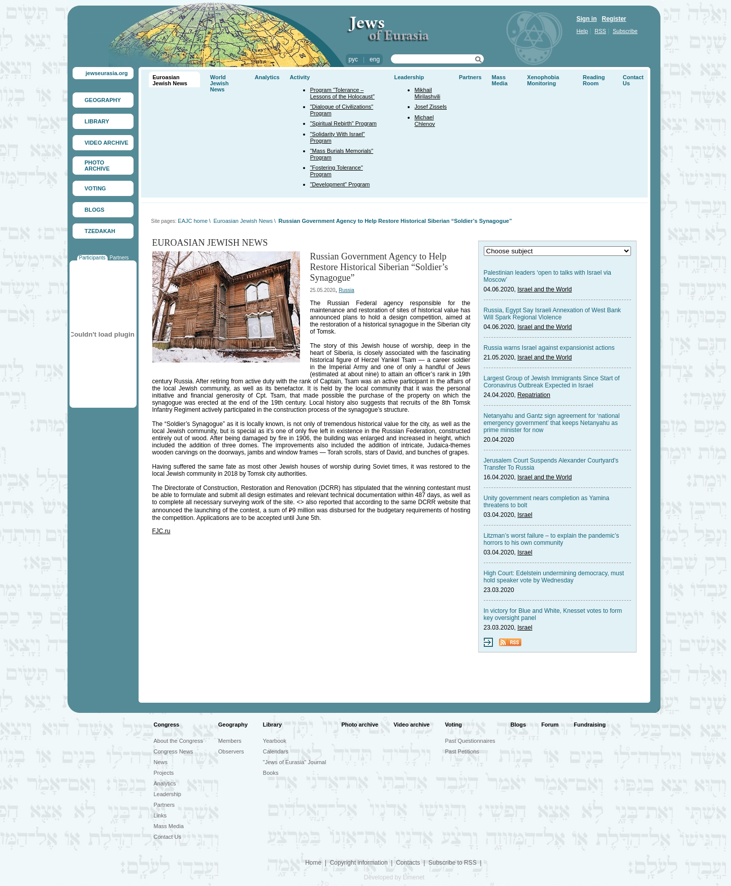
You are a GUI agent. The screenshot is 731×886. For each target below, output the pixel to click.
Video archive (411, 724)
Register (614, 18)
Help (582, 31)
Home (313, 862)
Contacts (408, 862)
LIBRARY (97, 121)
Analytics (267, 77)
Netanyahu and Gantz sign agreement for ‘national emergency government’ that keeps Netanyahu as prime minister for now (552, 423)
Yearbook (274, 741)
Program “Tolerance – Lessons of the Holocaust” (342, 93)
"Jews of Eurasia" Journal (294, 762)
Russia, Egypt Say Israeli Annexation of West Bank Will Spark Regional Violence (552, 314)
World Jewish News (219, 83)
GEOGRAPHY (103, 100)
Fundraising (590, 724)
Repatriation (533, 395)
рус (353, 59)
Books (271, 773)
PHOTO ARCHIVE (97, 165)
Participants (92, 257)
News (161, 762)
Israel (524, 514)
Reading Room (594, 80)
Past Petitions (462, 751)
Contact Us (167, 837)
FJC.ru (161, 531)
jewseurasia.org (107, 73)
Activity (300, 77)
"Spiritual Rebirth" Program (343, 123)
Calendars (275, 751)
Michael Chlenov (425, 120)
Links (160, 815)
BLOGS (95, 210)
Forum (549, 724)
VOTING (95, 188)
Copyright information (359, 862)
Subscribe (625, 31)
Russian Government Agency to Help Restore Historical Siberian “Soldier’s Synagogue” (395, 221)
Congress (167, 724)
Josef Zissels (431, 107)
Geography (233, 724)
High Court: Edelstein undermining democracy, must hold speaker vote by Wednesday (554, 577)
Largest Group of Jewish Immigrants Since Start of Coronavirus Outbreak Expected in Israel (552, 382)
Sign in (587, 18)
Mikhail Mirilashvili (428, 93)
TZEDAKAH (100, 231)
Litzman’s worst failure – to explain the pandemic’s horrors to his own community (551, 539)
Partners (119, 257)
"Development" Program (340, 184)
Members (230, 741)
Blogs (518, 724)
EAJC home (193, 221)
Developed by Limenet (394, 877)
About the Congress (178, 741)
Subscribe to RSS (452, 862)
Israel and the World (544, 289)
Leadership (409, 77)
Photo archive (359, 724)
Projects (164, 773)
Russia (346, 290)
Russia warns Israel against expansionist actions (549, 347)
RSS (600, 31)
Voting (453, 724)
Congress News (173, 751)
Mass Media (500, 80)
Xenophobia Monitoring (543, 80)
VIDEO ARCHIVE (106, 143)
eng (375, 59)
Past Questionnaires (470, 741)
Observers (231, 751)
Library (272, 724)
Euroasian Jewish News (170, 80)
